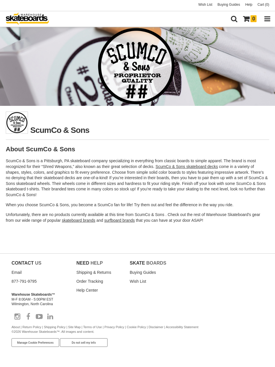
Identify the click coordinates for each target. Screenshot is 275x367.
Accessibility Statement (182, 327)
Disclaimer (155, 327)
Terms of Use (92, 327)
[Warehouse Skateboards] (30, 19)
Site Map (74, 327)
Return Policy (31, 327)
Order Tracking (89, 281)
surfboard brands (119, 220)
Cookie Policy (136, 327)
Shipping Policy (54, 327)
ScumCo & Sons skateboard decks (187, 166)
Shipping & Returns (93, 272)
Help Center (87, 290)
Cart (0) (263, 5)
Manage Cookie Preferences (35, 342)
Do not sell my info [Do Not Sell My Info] (84, 342)
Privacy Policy (114, 327)
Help (249, 5)
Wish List (205, 5)
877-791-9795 (24, 281)
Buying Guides (229, 5)
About (16, 327)
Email (17, 272)
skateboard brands (78, 220)
